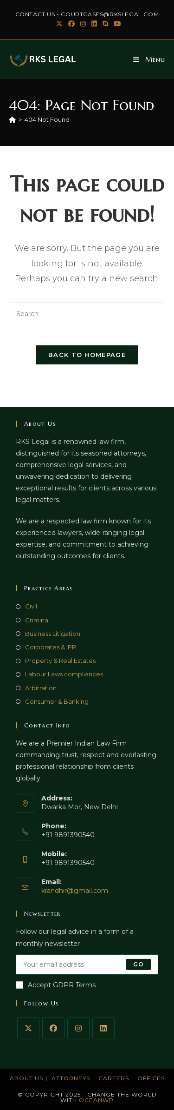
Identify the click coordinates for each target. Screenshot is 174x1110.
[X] (28, 1028)
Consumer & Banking (57, 701)
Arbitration (41, 688)
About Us (26, 1078)
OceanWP (96, 1100)
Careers (113, 1078)
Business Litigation (52, 633)
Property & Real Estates (60, 660)
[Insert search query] (87, 314)
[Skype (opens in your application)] (105, 24)
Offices (151, 1078)
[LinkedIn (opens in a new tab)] (94, 24)
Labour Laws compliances (64, 674)
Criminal (37, 620)
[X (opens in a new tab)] (59, 24)
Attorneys (71, 1078)
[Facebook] (53, 1028)
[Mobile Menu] (149, 59)
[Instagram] (78, 1028)
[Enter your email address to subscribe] (87, 964)
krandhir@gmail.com (74, 890)
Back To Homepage (87, 354)
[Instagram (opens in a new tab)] (83, 24)
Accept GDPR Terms (56, 985)
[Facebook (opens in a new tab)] (71, 24)
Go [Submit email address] (138, 964)
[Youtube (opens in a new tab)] (116, 24)
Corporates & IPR (50, 647)
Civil (31, 606)
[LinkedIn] (103, 1028)
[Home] (12, 119)
